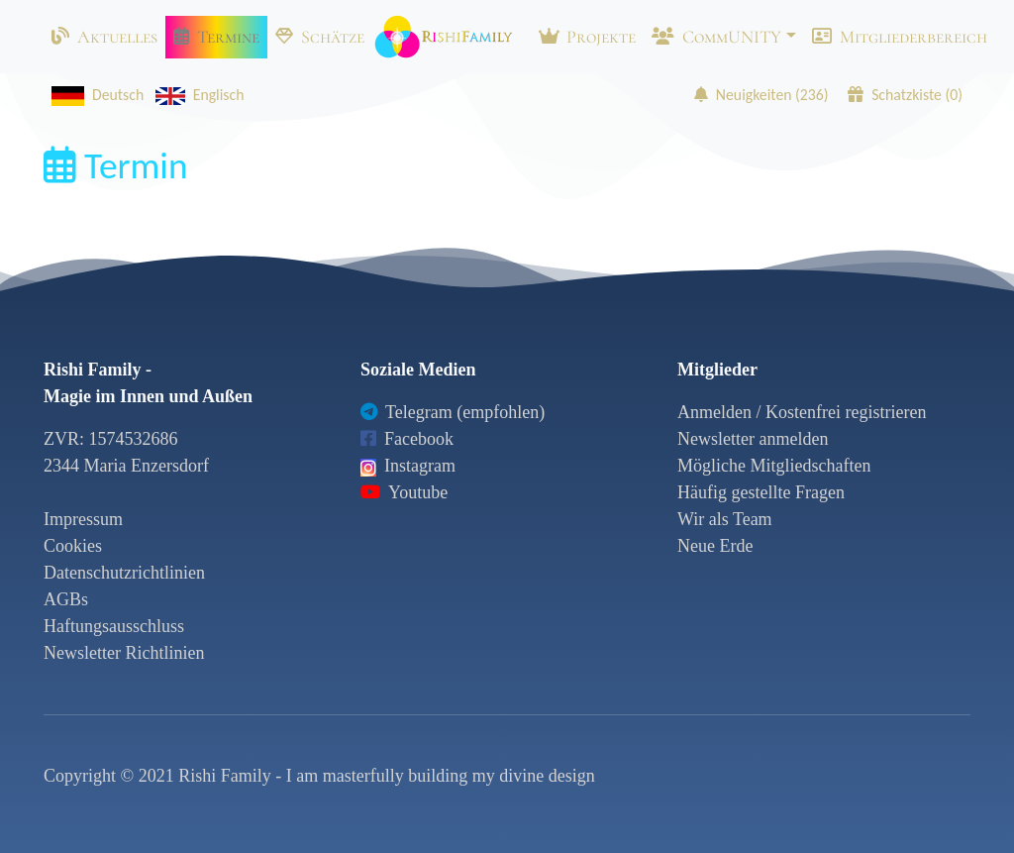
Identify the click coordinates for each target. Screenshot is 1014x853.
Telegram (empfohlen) (452, 412)
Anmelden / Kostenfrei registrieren (801, 412)
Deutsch (94, 94)
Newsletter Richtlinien (124, 653)
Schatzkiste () (905, 94)
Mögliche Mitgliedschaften (773, 466)
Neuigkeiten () (761, 94)
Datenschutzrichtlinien (124, 573)
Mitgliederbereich (899, 37)
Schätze (319, 37)
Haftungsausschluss (114, 626)
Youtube (404, 492)
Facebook (407, 439)
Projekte (587, 37)
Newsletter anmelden (752, 439)
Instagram (408, 466)
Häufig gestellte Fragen (761, 492)
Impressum (83, 519)
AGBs (66, 599)
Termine (216, 37)
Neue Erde (715, 546)
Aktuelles (104, 37)
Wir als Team (724, 519)
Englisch (196, 94)
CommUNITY (716, 37)
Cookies (73, 546)
